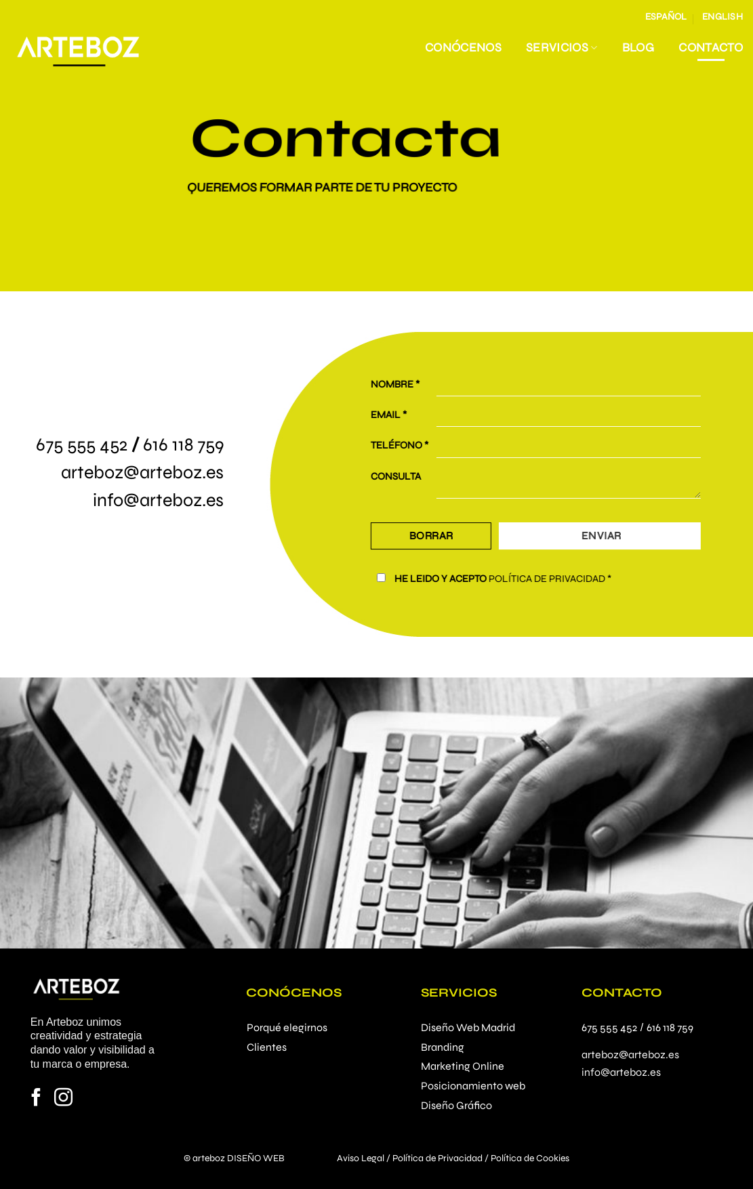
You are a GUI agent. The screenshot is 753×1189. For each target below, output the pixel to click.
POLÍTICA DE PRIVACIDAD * (567, 578)
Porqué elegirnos (287, 1027)
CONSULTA (413, 476)
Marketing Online (462, 1066)
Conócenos (463, 48)
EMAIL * (406, 415)
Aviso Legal (360, 1158)
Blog (638, 48)
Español (666, 16)
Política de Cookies (530, 1158)
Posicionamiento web (473, 1085)
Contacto (710, 48)
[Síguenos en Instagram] (63, 1099)
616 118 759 (183, 444)
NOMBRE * (412, 384)
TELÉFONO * (416, 446)
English (722, 16)
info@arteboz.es (158, 500)
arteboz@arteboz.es (142, 472)
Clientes (267, 1047)
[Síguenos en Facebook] (36, 1099)
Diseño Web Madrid (468, 1027)
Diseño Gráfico (456, 1105)
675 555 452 (81, 444)
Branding (442, 1047)
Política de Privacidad (437, 1158)
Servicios (562, 48)
